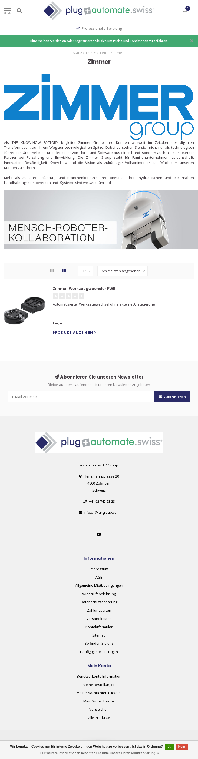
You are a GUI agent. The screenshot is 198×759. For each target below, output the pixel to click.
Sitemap (99, 635)
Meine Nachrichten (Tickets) (99, 692)
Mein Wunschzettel (99, 701)
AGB (99, 577)
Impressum (99, 568)
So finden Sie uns (99, 643)
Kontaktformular (99, 626)
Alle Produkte (99, 717)
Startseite (81, 53)
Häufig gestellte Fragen (99, 651)
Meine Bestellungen (99, 684)
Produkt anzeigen (74, 332)
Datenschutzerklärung (99, 601)
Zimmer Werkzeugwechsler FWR (84, 288)
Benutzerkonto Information (99, 676)
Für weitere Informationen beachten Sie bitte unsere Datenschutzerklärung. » (99, 753)
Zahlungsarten (99, 610)
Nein (181, 746)
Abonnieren (172, 396)
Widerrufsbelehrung (99, 593)
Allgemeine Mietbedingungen (99, 585)
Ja (169, 746)
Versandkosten (99, 618)
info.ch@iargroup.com (102, 512)
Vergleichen (99, 709)
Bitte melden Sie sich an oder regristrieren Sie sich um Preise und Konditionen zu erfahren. (99, 41)
